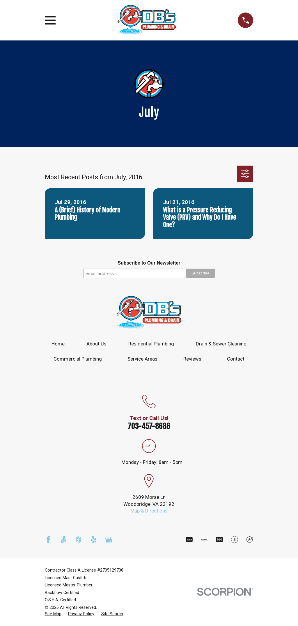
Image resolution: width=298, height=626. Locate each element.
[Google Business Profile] (108, 539)
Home (58, 344)
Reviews (192, 359)
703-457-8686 (149, 426)
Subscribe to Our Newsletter (149, 262)
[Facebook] (48, 539)
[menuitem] (53, 614)
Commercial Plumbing (78, 359)
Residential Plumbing (151, 344)
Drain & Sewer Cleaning (221, 344)
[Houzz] (78, 539)
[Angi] (63, 539)
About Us (96, 344)
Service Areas (142, 359)
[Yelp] (93, 539)
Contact (235, 359)
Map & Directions (149, 511)
